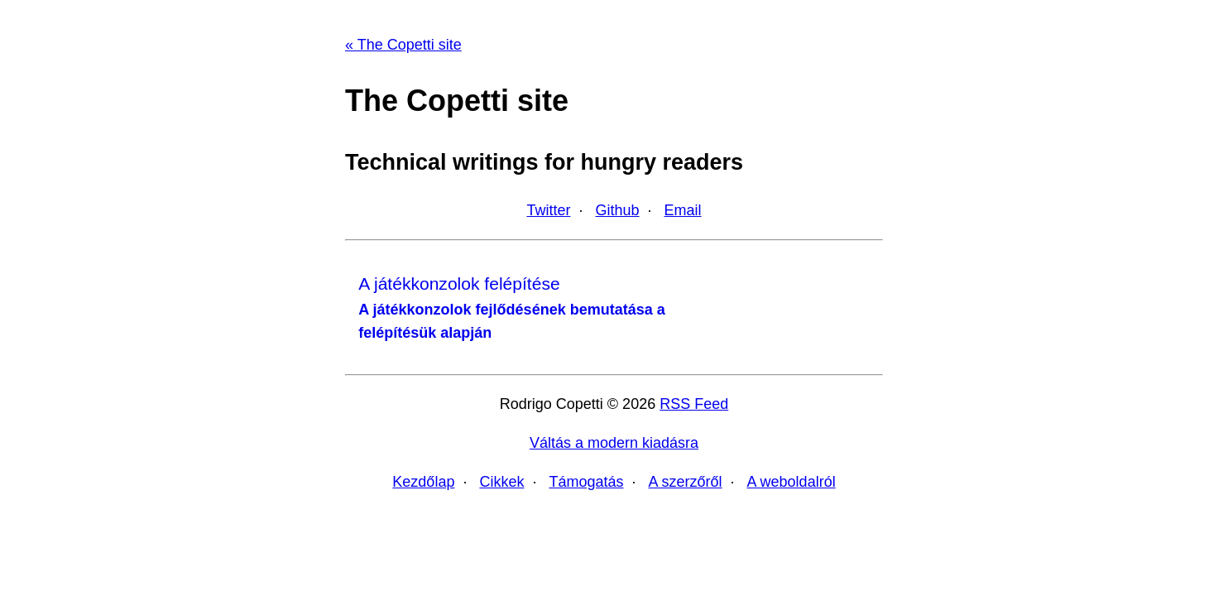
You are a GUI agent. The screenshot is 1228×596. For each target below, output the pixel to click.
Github (617, 210)
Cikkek (501, 481)
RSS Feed (694, 404)
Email (683, 210)
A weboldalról (791, 481)
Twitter (548, 210)
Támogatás (586, 481)
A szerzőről (685, 481)
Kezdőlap (423, 481)
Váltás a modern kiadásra (614, 443)
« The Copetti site (403, 44)
